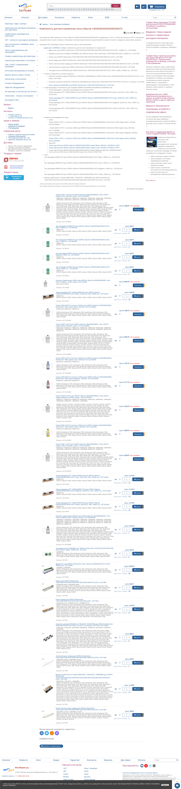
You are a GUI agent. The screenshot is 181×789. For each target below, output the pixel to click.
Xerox (86, 774)
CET (143, 33)
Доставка (42, 17)
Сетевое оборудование (14, 83)
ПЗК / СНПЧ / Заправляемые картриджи (16, 65)
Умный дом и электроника (15, 79)
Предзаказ (138, 209)
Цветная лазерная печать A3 (19, 140)
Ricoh (86, 771)
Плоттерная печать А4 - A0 (18, 138)
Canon (65, 774)
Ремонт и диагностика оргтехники (21, 134)
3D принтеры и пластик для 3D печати (20, 91)
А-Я (112, 9)
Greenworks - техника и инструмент (19, 96)
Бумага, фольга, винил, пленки (17, 75)
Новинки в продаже (16, 126)
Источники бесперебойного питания (19, 71)
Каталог (9, 17)
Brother (66, 777)
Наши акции (13, 124)
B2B (107, 17)
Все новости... (151, 180)
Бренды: (51, 9)
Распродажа (13, 128)
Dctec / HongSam (90, 768)
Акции (56, 760)
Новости (76, 17)
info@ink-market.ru (8, 776)
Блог (90, 17)
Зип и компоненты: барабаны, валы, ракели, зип (19, 45)
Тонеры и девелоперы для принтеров (20, 56)
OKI (64, 771)
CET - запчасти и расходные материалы (21, 40)
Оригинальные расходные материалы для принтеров (20, 29)
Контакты (59, 17)
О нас (125, 17)
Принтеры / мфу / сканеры (15, 24)
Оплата (25, 17)
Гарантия (74, 760)
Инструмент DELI (12, 100)
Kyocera (87, 777)
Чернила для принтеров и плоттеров (20, 60)
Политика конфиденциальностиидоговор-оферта (140, 773)
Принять (165, 785)
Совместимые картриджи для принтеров (17, 35)
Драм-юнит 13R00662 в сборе (55, 48)
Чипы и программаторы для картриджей (16, 51)
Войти (11, 108)
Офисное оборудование (15, 87)
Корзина (108, 760)
